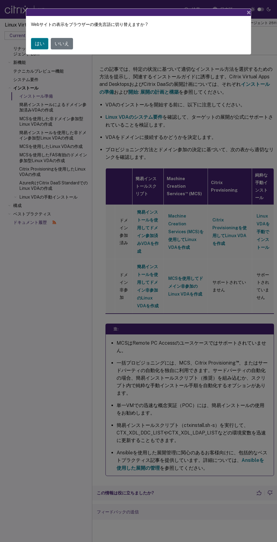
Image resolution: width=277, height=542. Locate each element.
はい (39, 43)
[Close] (249, 12)
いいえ (62, 43)
